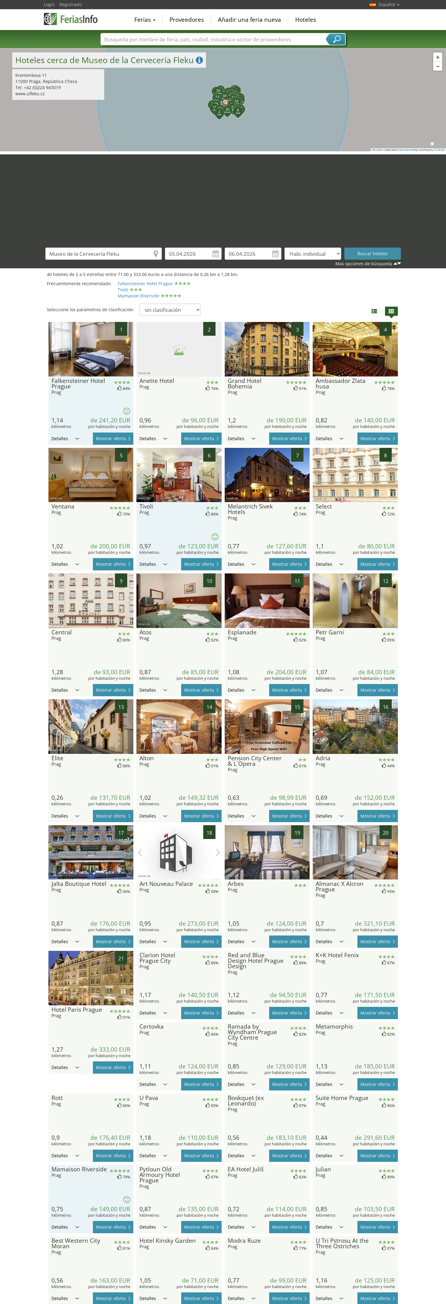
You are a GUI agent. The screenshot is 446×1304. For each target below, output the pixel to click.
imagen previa (52, 349)
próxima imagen (130, 349)
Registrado (70, 4)
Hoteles (305, 20)
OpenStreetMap (408, 149)
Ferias (144, 20)
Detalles (65, 438)
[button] (223, 100)
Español (389, 4)
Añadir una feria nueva (249, 20)
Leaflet (377, 149)
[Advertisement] (223, 197)
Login (49, 4)
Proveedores (187, 20)
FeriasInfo (74, 19)
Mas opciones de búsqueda (363, 263)
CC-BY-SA (439, 149)
